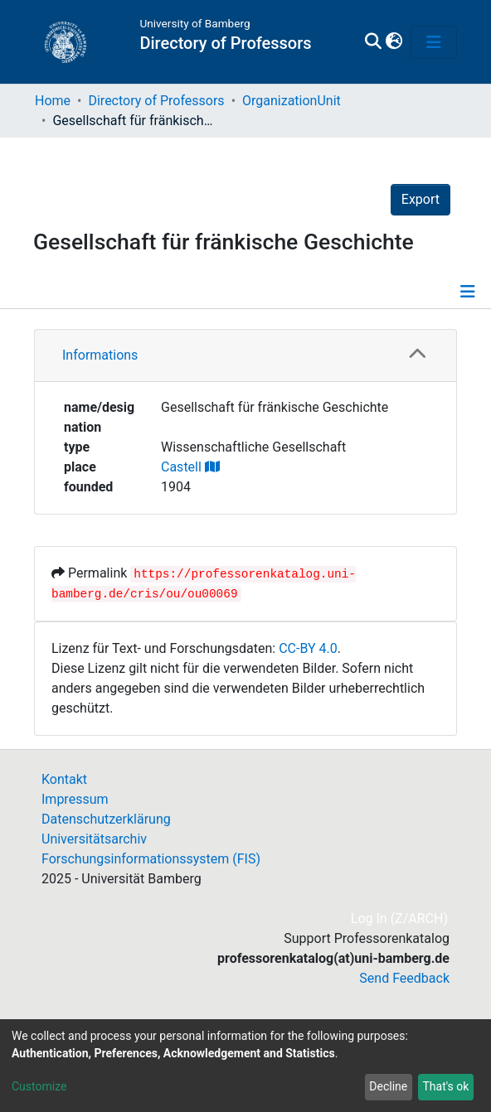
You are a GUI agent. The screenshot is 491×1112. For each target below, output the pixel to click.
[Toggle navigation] (434, 42)
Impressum (75, 799)
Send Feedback (404, 978)
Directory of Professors (156, 101)
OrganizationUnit (291, 101)
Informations (100, 355)
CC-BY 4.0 (308, 648)
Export (420, 199)
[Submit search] (372, 42)
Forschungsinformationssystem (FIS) (150, 859)
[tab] (245, 356)
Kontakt (64, 779)
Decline (388, 1086)
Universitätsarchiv (94, 839)
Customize (39, 1086)
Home (52, 101)
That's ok (445, 1086)
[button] (393, 42)
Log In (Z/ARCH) (400, 918)
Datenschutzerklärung (106, 819)
